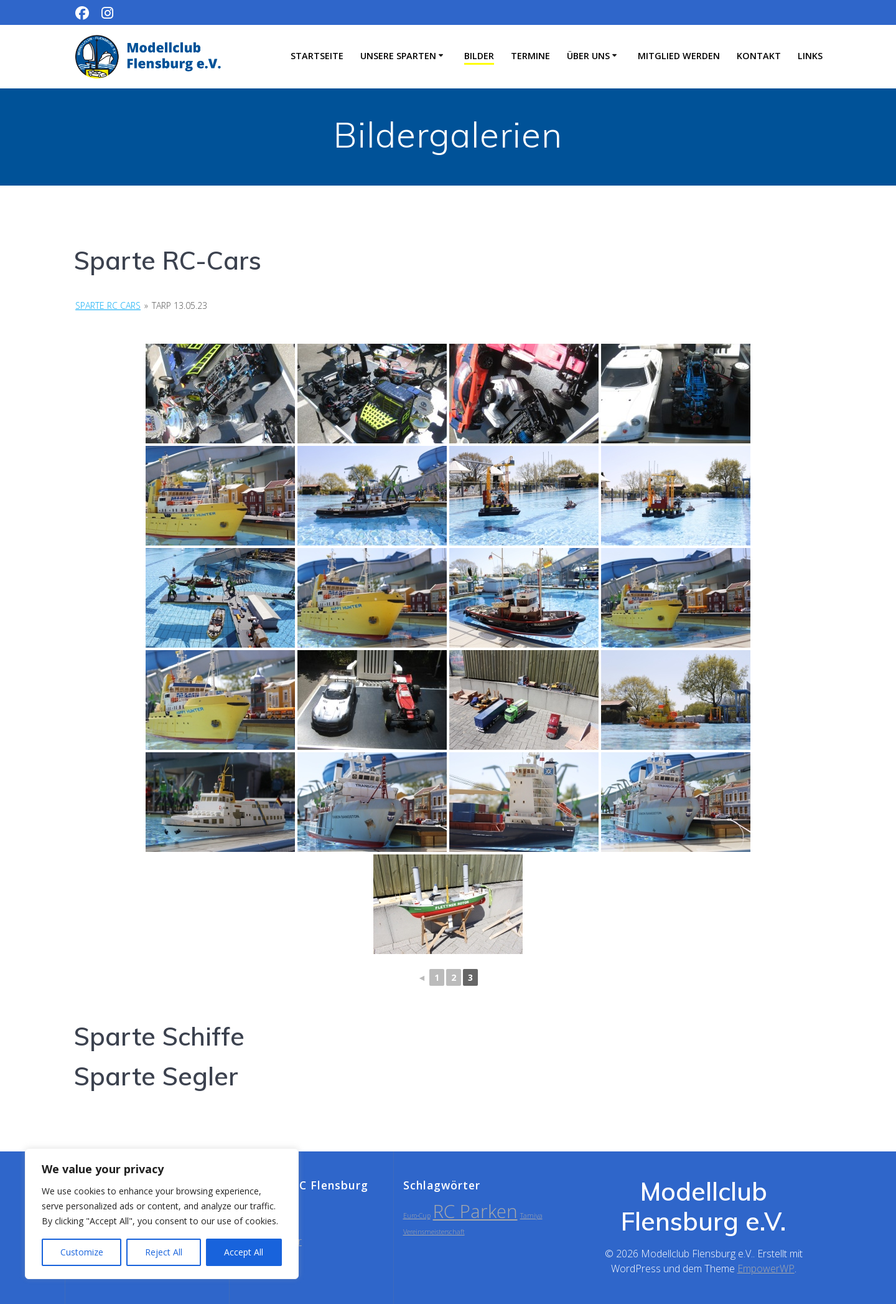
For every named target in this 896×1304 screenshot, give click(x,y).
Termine (530, 56)
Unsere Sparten (398, 56)
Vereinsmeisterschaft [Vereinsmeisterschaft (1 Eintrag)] (434, 1231)
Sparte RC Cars (108, 305)
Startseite (317, 56)
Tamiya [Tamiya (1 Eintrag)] (531, 1215)
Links (810, 56)
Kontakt (759, 56)
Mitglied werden (679, 56)
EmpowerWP (766, 1268)
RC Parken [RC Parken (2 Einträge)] (475, 1211)
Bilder (479, 56)
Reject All (163, 1252)
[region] (162, 1213)
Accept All (243, 1252)
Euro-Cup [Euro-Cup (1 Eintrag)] (417, 1215)
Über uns (588, 56)
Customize (81, 1252)
